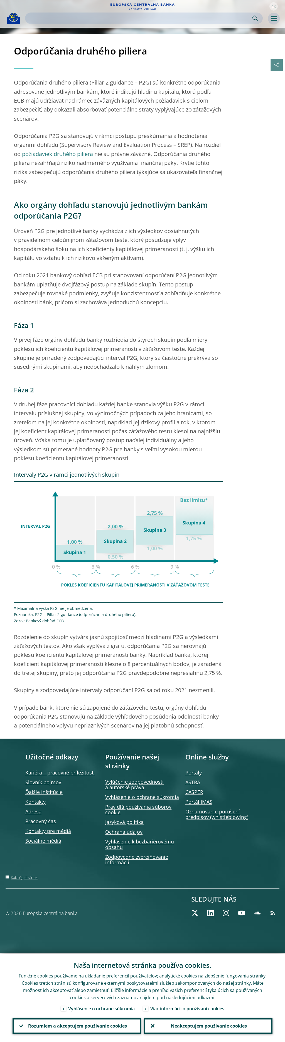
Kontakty (35, 801)
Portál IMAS (198, 801)
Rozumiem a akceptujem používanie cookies (77, 1026)
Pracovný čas (40, 821)
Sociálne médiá (43, 840)
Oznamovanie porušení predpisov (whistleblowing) (216, 814)
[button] (273, 6)
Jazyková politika (124, 822)
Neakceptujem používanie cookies (208, 1026)
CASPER (194, 792)
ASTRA (192, 782)
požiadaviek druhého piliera (57, 154)
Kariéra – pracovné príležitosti (60, 772)
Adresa (33, 811)
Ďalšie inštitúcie (44, 792)
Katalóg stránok (24, 877)
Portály (193, 772)
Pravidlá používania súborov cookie (138, 809)
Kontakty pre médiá (48, 831)
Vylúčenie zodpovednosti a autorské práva (134, 784)
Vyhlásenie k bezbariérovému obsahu (139, 844)
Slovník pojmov (43, 782)
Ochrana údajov (123, 831)
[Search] (139, 18)
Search (255, 18)
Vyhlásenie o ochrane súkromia (142, 797)
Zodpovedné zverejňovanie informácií (136, 859)
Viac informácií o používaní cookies (187, 1008)
